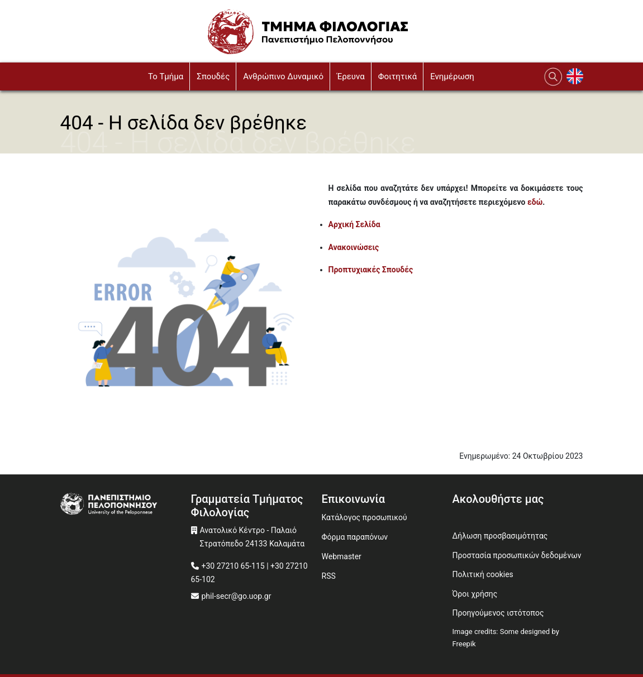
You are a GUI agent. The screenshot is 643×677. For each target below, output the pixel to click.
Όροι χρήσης (475, 593)
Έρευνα (351, 76)
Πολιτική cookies (483, 574)
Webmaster (341, 556)
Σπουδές (213, 76)
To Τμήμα (165, 76)
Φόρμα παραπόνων (355, 536)
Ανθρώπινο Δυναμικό (283, 76)
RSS (329, 576)
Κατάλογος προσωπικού (364, 517)
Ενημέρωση (452, 76)
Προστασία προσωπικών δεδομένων (517, 555)
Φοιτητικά (397, 76)
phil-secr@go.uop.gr (237, 596)
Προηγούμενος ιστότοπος (498, 612)
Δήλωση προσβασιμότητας (500, 535)
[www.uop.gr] (125, 505)
